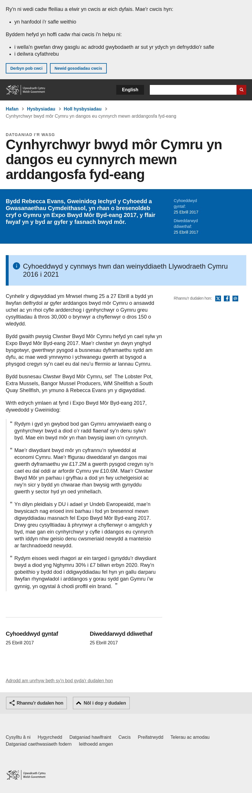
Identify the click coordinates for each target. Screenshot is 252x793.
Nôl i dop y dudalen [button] (105, 703)
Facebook (227, 299)
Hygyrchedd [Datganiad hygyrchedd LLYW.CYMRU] (50, 737)
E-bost (235, 299)
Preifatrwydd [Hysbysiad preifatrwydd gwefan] (150, 737)
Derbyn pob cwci (26, 68)
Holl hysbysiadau (83, 108)
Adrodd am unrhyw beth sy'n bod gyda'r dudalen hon (59, 680)
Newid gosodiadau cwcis (78, 68)
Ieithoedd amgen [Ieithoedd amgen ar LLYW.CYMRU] (96, 744)
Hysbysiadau (41, 108)
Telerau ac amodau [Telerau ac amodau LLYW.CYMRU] (190, 737)
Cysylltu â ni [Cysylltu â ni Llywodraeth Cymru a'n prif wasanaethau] (18, 737)
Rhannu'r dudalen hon (40, 703)
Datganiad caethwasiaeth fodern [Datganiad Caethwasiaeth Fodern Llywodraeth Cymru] (39, 744)
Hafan (12, 108)
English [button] (130, 89)
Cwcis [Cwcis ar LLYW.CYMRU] (125, 737)
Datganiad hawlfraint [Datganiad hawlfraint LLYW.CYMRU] (90, 737)
